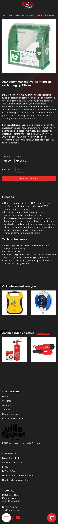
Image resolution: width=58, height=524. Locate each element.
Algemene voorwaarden (14, 418)
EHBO (5, 467)
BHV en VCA (8, 471)
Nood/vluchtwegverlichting (15, 480)
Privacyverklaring (10, 414)
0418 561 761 (12, 507)
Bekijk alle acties (43, 334)
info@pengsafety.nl (11, 510)
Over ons (6, 405)
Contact (6, 409)
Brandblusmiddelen (11, 458)
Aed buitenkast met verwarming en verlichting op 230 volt (32, 15)
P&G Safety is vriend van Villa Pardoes (21, 443)
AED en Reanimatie (12, 462)
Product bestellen (29, 178)
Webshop (7, 401)
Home (4, 15)
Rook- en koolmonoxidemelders (18, 475)
